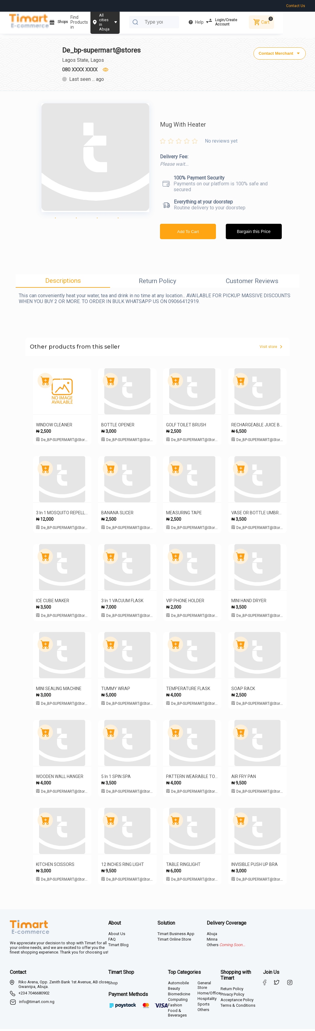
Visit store (271, 348)
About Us (116, 935)
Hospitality (207, 1000)
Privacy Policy (232, 996)
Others (203, 1011)
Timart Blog (118, 946)
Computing (178, 1001)
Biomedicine (179, 995)
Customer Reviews (252, 282)
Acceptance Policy (237, 1001)
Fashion (175, 1007)
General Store (204, 987)
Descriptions (63, 282)
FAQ (112, 941)
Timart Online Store (174, 941)
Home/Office (209, 995)
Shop (113, 984)
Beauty (174, 990)
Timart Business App (176, 935)
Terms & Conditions (238, 1007)
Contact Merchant (279, 52)
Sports (203, 1006)
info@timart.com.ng (36, 1003)
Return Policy (157, 282)
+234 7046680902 (34, 995)
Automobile (178, 984)
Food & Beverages (177, 1014)
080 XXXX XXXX (80, 70)
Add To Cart (188, 233)
